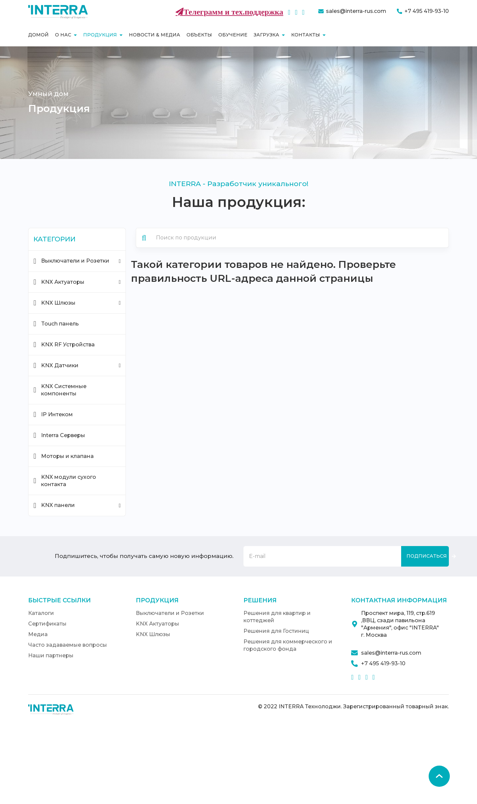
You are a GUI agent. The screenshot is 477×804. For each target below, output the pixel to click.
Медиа (38, 634)
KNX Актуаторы (157, 624)
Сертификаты (47, 624)
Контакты (308, 35)
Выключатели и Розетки (170, 613)
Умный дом (48, 94)
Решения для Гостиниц (276, 631)
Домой (38, 35)
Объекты (199, 35)
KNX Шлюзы (153, 634)
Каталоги (41, 613)
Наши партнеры (51, 655)
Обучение (232, 35)
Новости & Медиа (154, 35)
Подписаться (426, 556)
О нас (66, 35)
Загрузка (269, 35)
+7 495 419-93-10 (426, 11)
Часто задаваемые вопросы (67, 645)
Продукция (103, 35)
